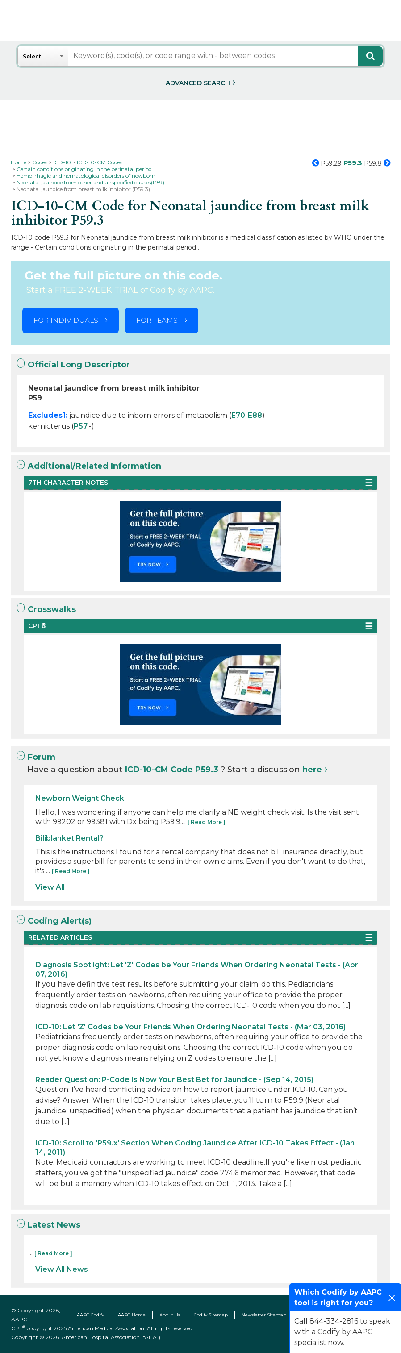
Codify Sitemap (211, 1315)
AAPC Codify (90, 1315)
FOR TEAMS (157, 320)
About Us (169, 1315)
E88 (255, 415)
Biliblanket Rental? (69, 838)
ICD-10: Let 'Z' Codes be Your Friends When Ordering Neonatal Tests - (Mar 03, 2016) (190, 1027)
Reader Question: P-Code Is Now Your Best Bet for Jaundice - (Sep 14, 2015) (174, 1079)
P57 (81, 426)
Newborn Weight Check (79, 798)
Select (32, 56)
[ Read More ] (207, 822)
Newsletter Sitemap (264, 1315)
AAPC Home (132, 1315)
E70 (238, 415)
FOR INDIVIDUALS (65, 320)
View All (50, 887)
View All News (61, 1269)
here (312, 769)
